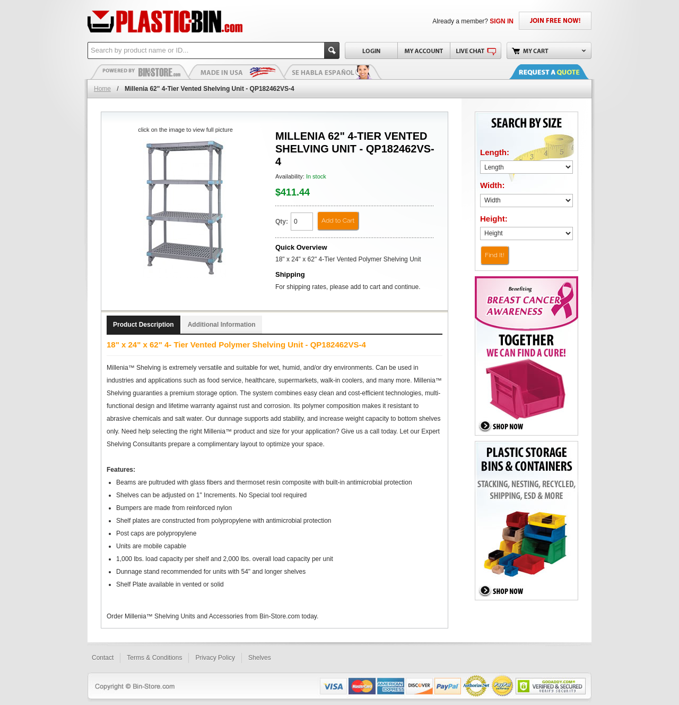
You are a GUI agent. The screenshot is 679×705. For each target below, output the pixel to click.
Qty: (281, 221)
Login (371, 50)
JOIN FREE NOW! (555, 21)
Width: (492, 185)
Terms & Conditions (154, 657)
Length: (494, 152)
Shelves (259, 657)
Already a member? (472, 21)
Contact (103, 657)
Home (102, 88)
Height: (494, 218)
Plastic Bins (141, 71)
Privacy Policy (215, 657)
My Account (423, 50)
